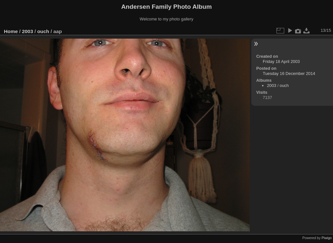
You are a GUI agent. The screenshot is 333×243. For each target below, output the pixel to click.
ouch (43, 31)
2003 (27, 31)
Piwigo (327, 238)
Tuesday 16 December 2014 (289, 73)
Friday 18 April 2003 (281, 61)
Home (11, 31)
